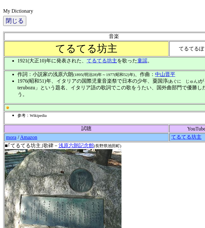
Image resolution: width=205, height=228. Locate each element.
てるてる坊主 (102, 60)
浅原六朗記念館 (76, 145)
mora (11, 137)
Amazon (28, 137)
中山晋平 (165, 74)
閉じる (15, 20)
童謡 (142, 60)
